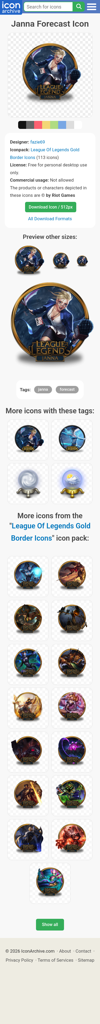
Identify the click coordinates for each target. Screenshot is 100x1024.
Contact (83, 951)
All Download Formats (50, 218)
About (65, 951)
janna (43, 389)
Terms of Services (55, 960)
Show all (50, 924)
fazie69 (37, 142)
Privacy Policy (19, 960)
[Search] (79, 7)
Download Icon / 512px (51, 207)
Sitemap (86, 960)
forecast (67, 389)
